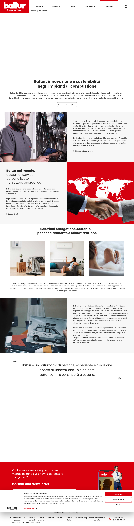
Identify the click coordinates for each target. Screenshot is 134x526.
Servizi (72, 6)
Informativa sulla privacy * (25, 497)
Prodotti (39, 6)
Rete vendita (89, 6)
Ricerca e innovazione (84, 151)
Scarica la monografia (67, 104)
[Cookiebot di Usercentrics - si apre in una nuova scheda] (12, 522)
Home (33, 11)
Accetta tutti (118, 508)
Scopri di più (13, 214)
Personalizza (118, 513)
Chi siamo (109, 6)
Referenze (56, 6)
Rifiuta (118, 519)
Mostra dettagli (29, 522)
